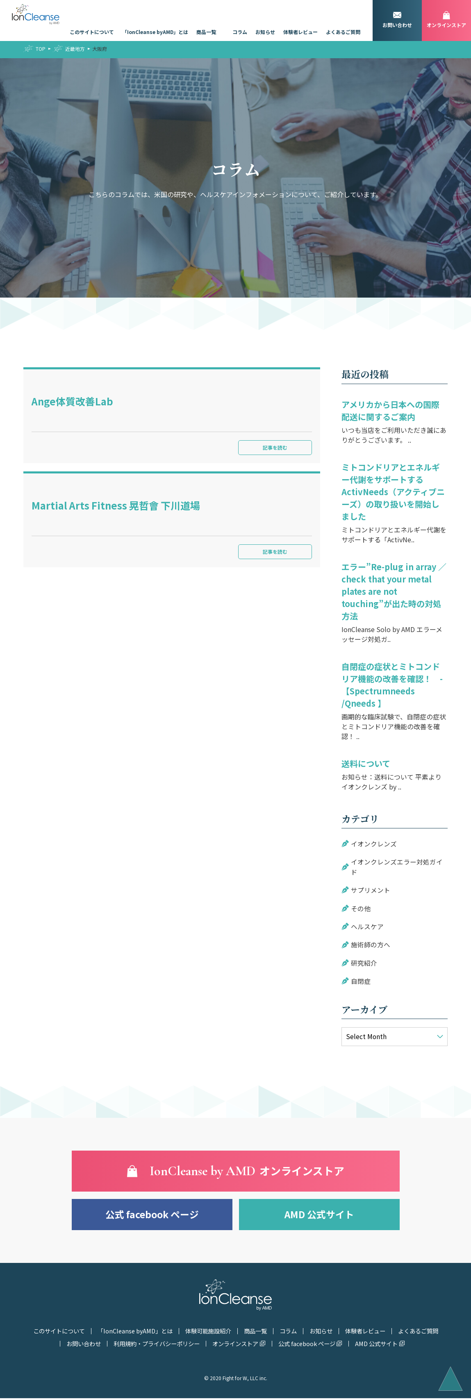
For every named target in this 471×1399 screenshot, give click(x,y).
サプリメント (370, 889)
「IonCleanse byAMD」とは (155, 31)
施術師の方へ (370, 944)
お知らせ (265, 31)
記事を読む (271, 447)
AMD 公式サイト (319, 1213)
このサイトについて (92, 31)
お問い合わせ (84, 1344)
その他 (361, 907)
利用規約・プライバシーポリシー (157, 1344)
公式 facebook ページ (151, 1213)
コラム (239, 31)
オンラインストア (236, 1344)
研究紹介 (364, 962)
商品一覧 (206, 31)
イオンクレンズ (374, 843)
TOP (41, 48)
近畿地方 (75, 48)
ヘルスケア (367, 925)
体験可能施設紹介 (207, 1332)
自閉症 (361, 980)
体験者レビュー (300, 31)
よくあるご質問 (343, 31)
